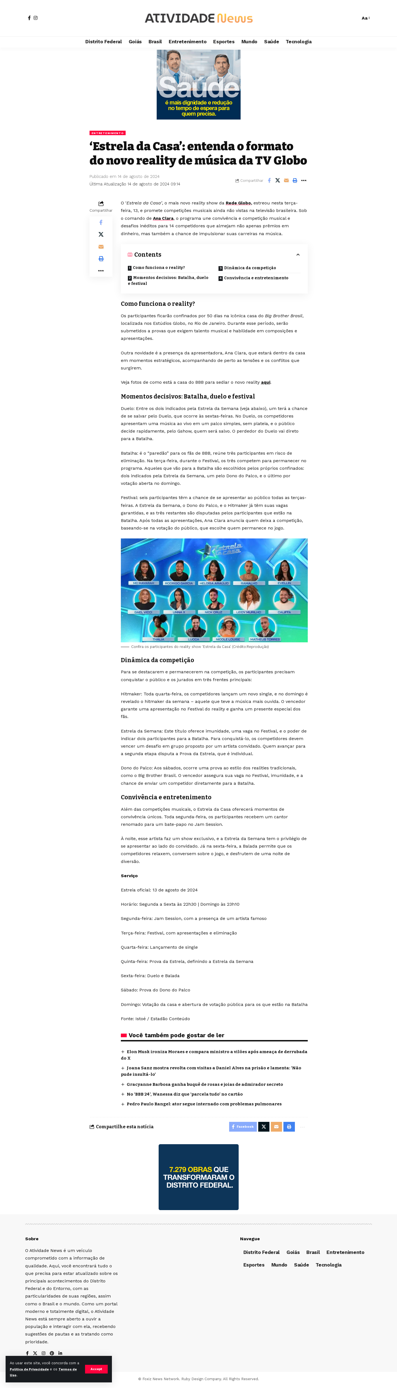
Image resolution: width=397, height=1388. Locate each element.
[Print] (295, 181)
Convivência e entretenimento (256, 278)
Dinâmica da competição (250, 268)
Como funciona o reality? (159, 268)
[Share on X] (278, 181)
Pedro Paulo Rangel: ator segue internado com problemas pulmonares (209, 1104)
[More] (304, 181)
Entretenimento (110, 133)
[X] (35, 1355)
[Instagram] (35, 18)
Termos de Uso (24, 1375)
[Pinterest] (53, 1355)
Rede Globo (239, 203)
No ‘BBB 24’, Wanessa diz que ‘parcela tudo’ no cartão (187, 1094)
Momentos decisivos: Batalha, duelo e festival (168, 281)
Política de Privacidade (35, 1369)
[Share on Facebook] (269, 181)
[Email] (286, 181)
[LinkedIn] (61, 1355)
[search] (353, 18)
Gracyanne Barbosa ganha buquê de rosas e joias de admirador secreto (210, 1084)
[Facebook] (29, 18)
